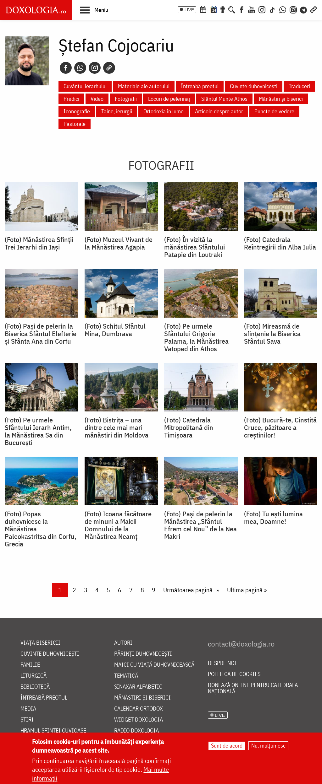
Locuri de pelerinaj (169, 98)
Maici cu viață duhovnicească (154, 665)
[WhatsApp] (282, 9)
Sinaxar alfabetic (138, 687)
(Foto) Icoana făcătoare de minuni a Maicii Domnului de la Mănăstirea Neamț (118, 525)
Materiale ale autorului (143, 86)
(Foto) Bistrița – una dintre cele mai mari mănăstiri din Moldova (116, 427)
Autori (123, 643)
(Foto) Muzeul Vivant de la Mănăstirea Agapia (119, 243)
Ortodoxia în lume (163, 111)
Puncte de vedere (274, 111)
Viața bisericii (40, 643)
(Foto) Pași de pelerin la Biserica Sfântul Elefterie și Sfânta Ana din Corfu (40, 333)
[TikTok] (272, 9)
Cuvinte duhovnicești (253, 86)
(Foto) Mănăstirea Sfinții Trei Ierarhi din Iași (39, 243)
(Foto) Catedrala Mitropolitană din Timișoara (188, 427)
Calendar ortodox (138, 709)
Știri (27, 720)
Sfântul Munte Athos (224, 98)
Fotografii (126, 98)
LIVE (189, 9)
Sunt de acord (226, 745)
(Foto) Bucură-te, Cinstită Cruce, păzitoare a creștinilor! (280, 427)
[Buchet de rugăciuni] (222, 9)
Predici (71, 98)
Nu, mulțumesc (268, 745)
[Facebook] (242, 9)
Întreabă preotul (200, 86)
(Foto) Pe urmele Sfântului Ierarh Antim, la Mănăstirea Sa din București (38, 431)
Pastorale (75, 123)
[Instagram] (262, 9)
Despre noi (222, 663)
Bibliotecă (35, 687)
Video (97, 98)
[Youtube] (251, 9)
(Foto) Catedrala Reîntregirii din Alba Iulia (280, 243)
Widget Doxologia (138, 720)
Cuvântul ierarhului (85, 86)
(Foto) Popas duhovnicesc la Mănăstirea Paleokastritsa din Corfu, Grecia (40, 529)
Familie (30, 665)
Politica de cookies (234, 674)
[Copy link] (109, 68)
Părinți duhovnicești (143, 654)
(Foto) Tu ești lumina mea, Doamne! (273, 517)
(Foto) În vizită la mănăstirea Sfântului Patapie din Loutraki (194, 247)
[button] (94, 10)
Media (28, 709)
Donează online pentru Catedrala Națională (253, 688)
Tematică (126, 676)
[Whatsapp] (80, 68)
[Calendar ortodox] (203, 9)
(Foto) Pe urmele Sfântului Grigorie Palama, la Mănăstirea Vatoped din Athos (196, 337)
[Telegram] (303, 9)
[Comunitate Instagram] (293, 9)
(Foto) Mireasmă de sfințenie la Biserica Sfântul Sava (272, 333)
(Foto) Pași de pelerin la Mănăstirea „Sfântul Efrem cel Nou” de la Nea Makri (200, 525)
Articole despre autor (219, 111)
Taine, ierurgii (116, 111)
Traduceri (299, 86)
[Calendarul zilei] (213, 9)
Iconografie (77, 111)
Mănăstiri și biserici (281, 98)
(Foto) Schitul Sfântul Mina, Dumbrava (115, 329)
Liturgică (33, 676)
